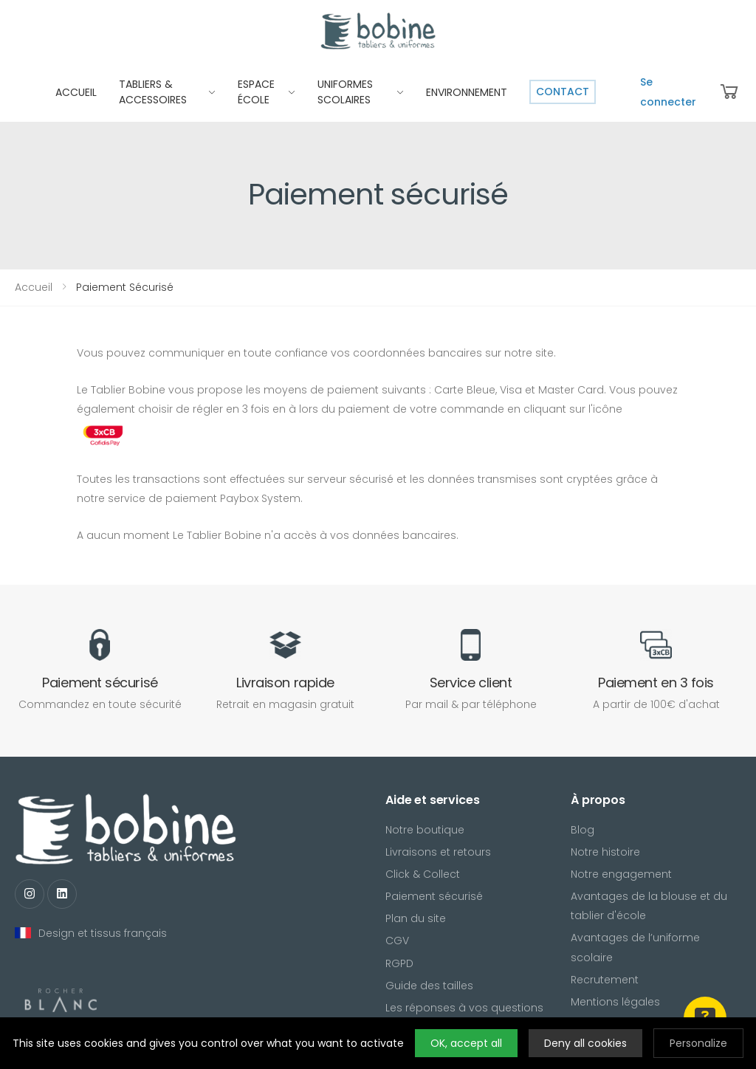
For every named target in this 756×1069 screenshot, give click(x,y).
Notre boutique (424, 829)
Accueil (33, 287)
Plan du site (415, 918)
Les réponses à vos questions (464, 1007)
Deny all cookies (585, 1043)
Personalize (698, 1043)
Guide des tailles (429, 985)
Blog (582, 829)
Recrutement (605, 979)
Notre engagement (621, 874)
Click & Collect (422, 874)
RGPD (399, 963)
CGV (397, 940)
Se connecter (668, 92)
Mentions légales (615, 1001)
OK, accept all (466, 1043)
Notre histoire (605, 852)
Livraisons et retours (438, 852)
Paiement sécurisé (434, 896)
